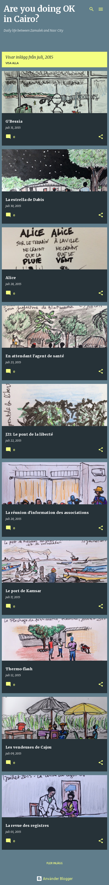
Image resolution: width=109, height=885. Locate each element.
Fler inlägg (55, 863)
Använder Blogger (54, 879)
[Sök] (91, 9)
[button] (100, 137)
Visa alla (12, 63)
